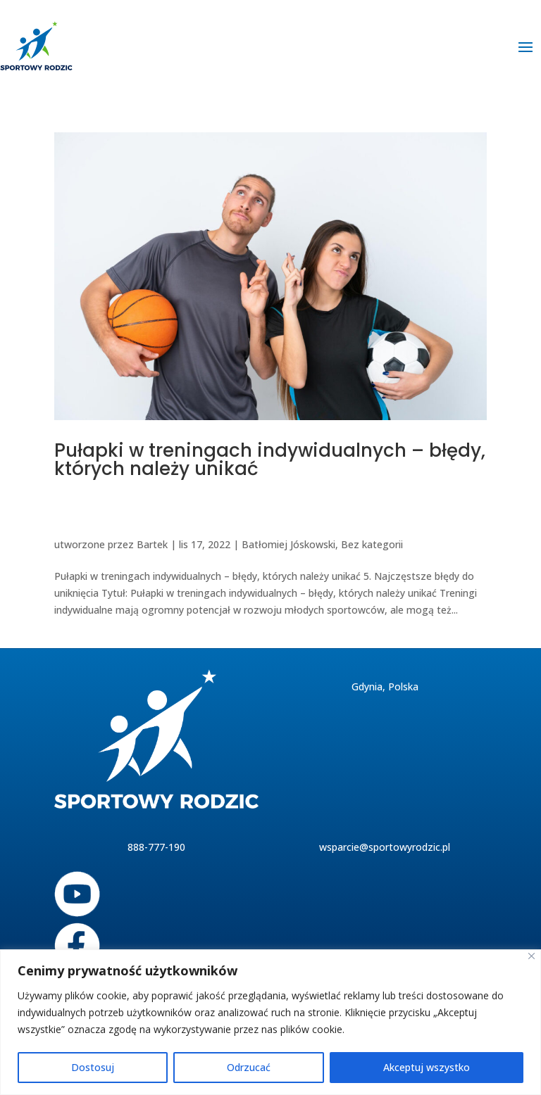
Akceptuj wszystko (426, 1067)
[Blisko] (531, 956)
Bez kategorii (372, 544)
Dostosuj (92, 1067)
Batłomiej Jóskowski (288, 544)
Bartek (152, 544)
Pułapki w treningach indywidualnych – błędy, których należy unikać (269, 459)
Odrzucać (248, 1067)
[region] (270, 1022)
